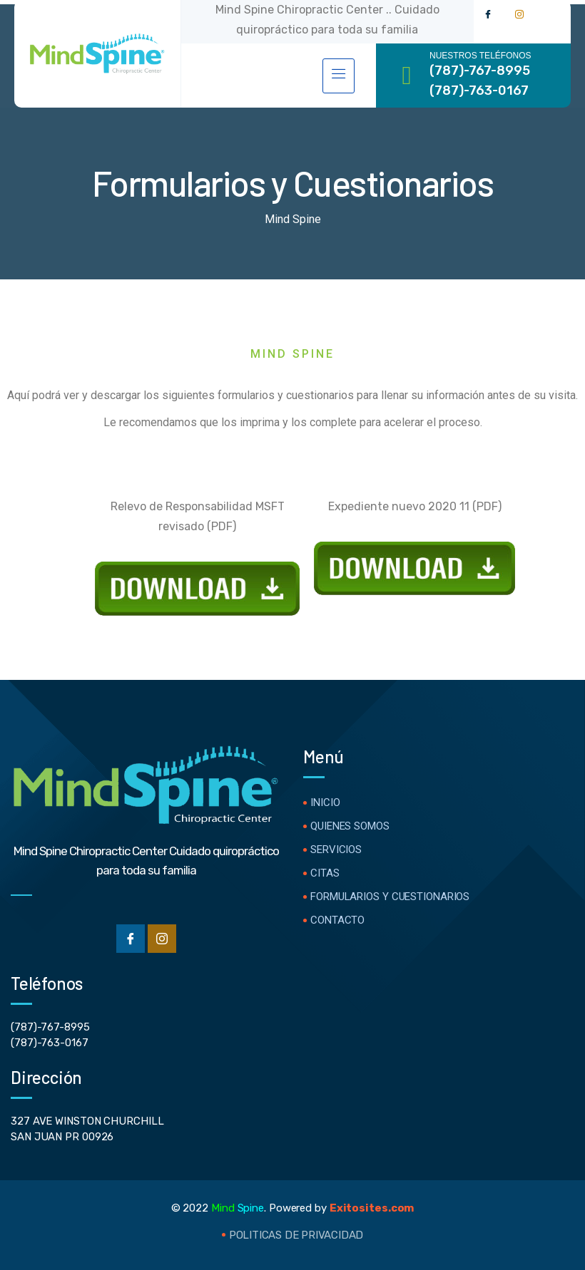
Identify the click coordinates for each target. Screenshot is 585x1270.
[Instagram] (519, 14)
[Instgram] (162, 938)
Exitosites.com (372, 1208)
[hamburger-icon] (338, 75)
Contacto (337, 920)
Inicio (325, 802)
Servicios (336, 849)
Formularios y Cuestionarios (389, 896)
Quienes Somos (350, 826)
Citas (325, 873)
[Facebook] (488, 14)
